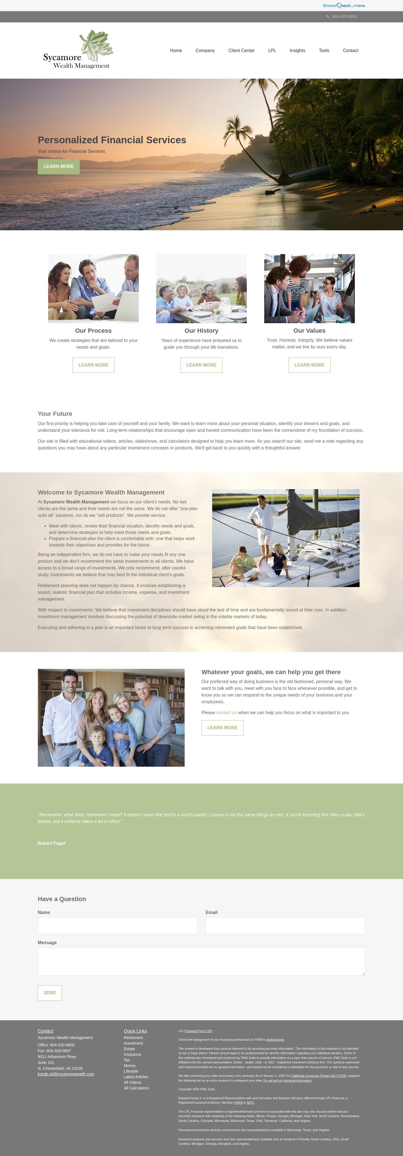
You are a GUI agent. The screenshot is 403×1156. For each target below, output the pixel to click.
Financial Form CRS (198, 1031)
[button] (203, 50)
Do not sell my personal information (287, 1080)
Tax (127, 1060)
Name (44, 912)
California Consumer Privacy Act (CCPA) (319, 1075)
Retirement (133, 1037)
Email (212, 912)
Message (47, 942)
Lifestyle (131, 1071)
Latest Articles (136, 1077)
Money (130, 1065)
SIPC (250, 1102)
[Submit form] (50, 993)
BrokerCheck (275, 1039)
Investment (133, 1043)
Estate (129, 1049)
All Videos (132, 1082)
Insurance (132, 1054)
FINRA (238, 1102)
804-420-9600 (342, 16)
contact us (226, 712)
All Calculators (136, 1088)
